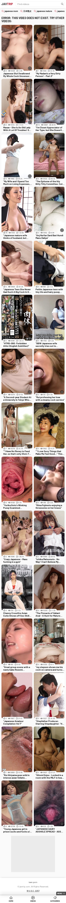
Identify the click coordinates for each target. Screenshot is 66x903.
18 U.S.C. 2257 (33, 891)
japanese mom (11, 11)
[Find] (62, 4)
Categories (55, 901)
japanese (61, 11)
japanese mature (44, 11)
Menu (59, 893)
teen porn (33, 882)
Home (11, 901)
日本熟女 (27, 11)
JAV (7, 4)
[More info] (30, 68)
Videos (33, 901)
